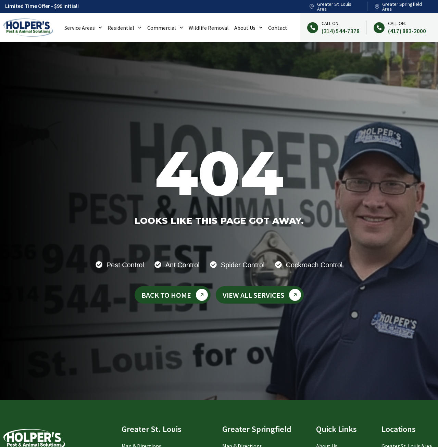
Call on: (330, 23)
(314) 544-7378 (341, 31)
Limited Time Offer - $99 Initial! (42, 5)
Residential (124, 27)
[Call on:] (312, 27)
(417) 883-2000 (407, 31)
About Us (248, 27)
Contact (277, 27)
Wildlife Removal (209, 27)
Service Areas (83, 27)
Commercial (165, 27)
